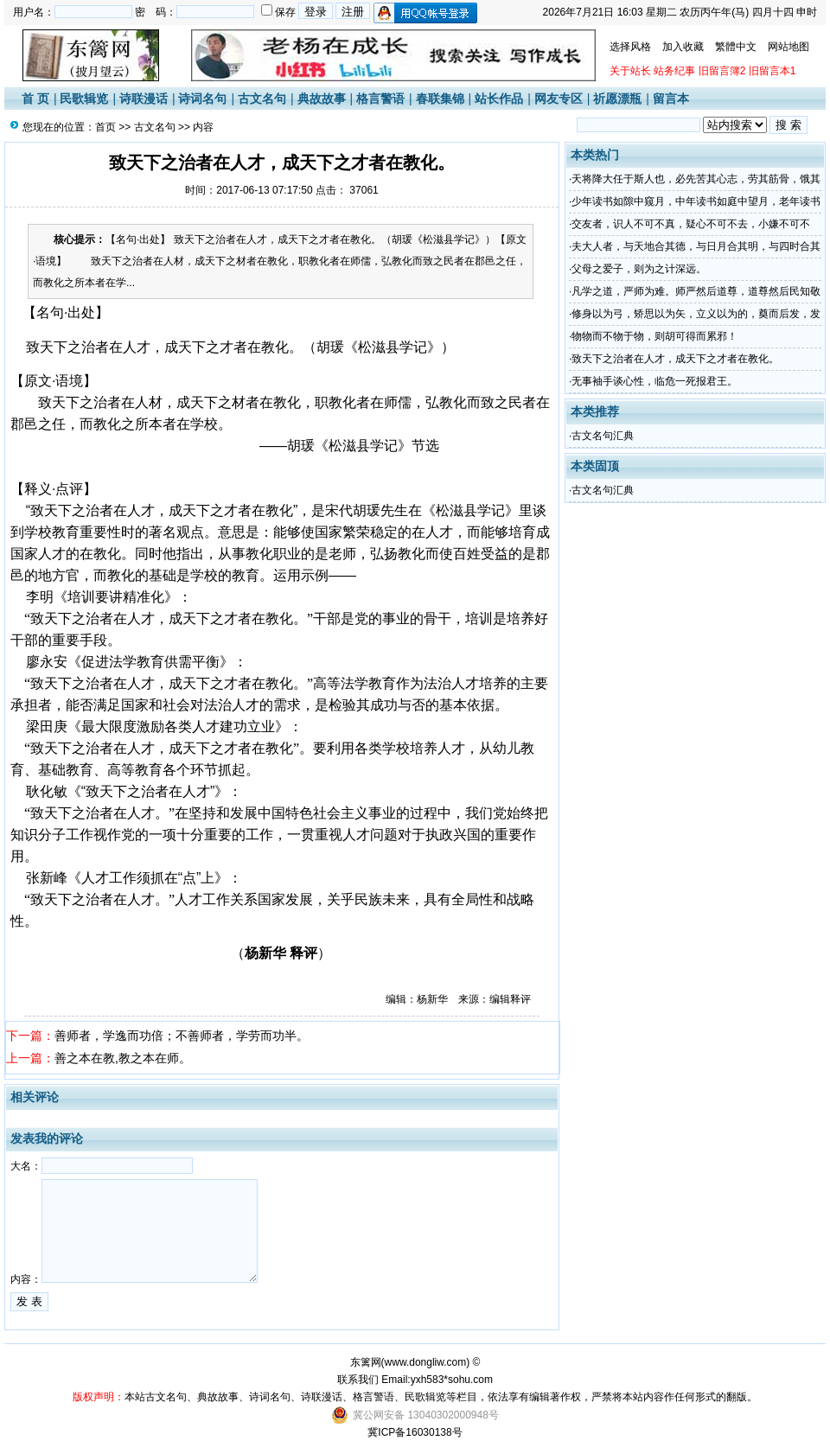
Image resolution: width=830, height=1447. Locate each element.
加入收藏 (683, 47)
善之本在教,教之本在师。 (122, 1058)
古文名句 (262, 98)
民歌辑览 (84, 98)
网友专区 (558, 98)
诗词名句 (202, 98)
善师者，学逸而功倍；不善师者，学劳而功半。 (181, 1035)
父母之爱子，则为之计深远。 (638, 269)
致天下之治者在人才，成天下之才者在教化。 (675, 359)
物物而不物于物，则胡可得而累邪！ (654, 336)
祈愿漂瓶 (617, 98)
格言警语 (380, 98)
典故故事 (321, 98)
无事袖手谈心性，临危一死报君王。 (654, 381)
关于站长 (630, 71)
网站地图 (788, 47)
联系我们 (358, 1380)
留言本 (671, 98)
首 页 (35, 98)
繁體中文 (736, 47)
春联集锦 (440, 98)
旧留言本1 (772, 71)
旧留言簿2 (722, 71)
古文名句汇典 (602, 436)
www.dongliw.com (426, 1362)
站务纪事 (674, 71)
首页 (105, 127)
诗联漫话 (143, 98)
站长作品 (499, 98)
